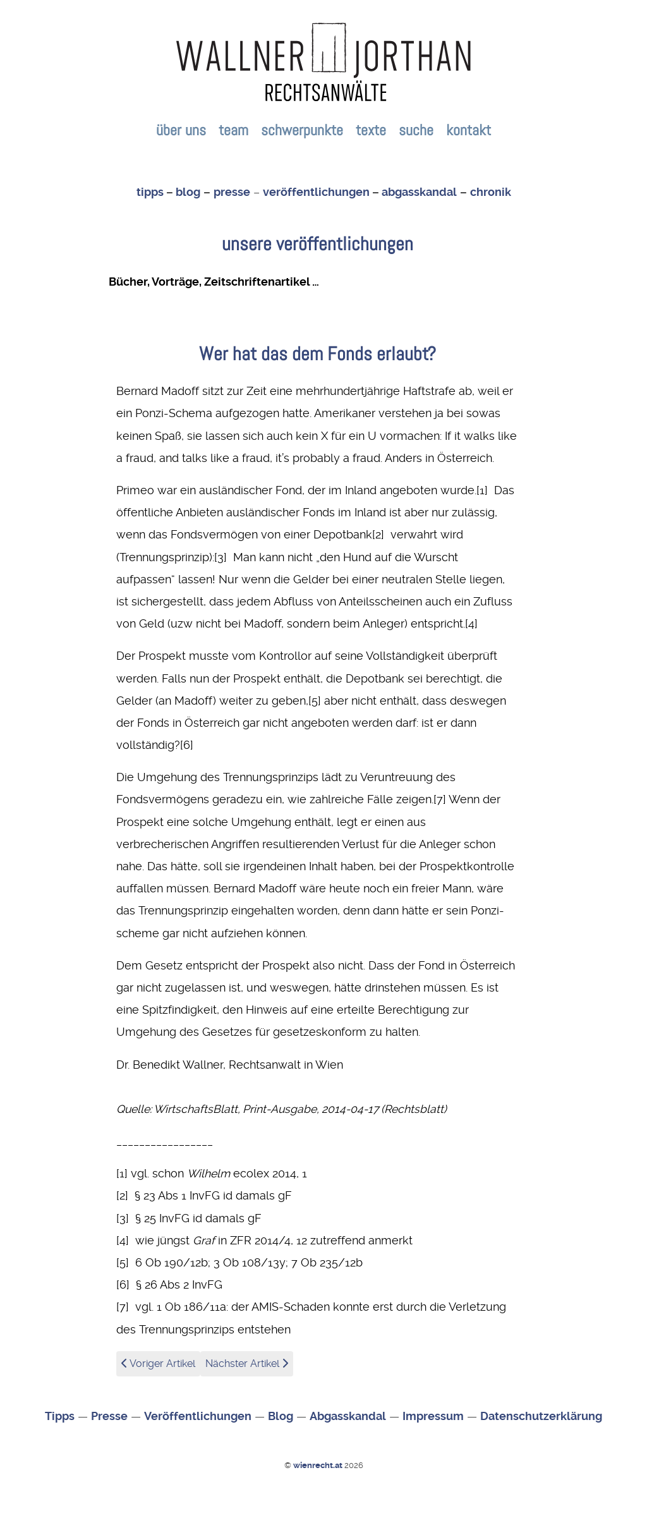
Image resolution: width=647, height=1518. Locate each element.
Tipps (60, 1416)
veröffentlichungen (316, 192)
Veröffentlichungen (197, 1416)
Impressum (433, 1416)
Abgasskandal (348, 1416)
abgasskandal (419, 192)
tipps (150, 192)
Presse (109, 1416)
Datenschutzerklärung (541, 1416)
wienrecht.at (318, 1465)
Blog (280, 1416)
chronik (490, 192)
